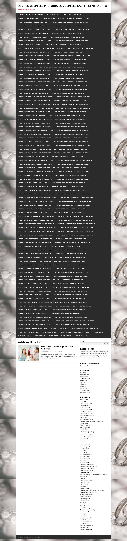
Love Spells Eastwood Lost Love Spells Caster (68, 93)
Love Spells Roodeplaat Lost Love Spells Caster (34, 250)
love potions (83, 451)
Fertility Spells (65, 332)
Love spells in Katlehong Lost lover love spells (34, 317)
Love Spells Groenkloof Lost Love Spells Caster (34, 127)
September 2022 (85, 392)
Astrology (83, 401)
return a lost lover (85, 498)
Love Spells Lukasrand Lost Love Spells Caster (73, 171)
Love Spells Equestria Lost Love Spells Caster (34, 104)
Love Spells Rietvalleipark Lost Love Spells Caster (72, 242)
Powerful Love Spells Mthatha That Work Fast (93, 353)
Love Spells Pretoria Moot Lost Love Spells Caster (76, 227)
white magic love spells (86, 525)
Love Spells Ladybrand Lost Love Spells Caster (72, 164)
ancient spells (84, 399)
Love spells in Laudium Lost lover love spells (71, 317)
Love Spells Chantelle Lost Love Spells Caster (70, 63)
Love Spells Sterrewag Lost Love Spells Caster (34, 272)
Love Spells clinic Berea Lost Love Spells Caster (71, 71)
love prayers (83, 453)
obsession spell (84, 488)
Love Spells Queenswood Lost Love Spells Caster (35, 239)
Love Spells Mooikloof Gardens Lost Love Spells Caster (37, 198)
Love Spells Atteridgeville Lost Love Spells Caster (75, 48)
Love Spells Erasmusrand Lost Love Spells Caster (73, 108)
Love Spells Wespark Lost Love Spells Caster (69, 298)
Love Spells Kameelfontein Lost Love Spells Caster (72, 145)
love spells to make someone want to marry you (94, 474)
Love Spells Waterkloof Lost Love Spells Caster (34, 291)
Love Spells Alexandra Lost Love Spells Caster (67, 37)
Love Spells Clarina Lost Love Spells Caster (69, 67)
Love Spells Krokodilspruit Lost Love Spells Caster (36, 160)
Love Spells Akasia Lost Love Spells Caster (32, 37)
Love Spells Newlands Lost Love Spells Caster (70, 209)
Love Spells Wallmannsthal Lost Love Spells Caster (70, 287)
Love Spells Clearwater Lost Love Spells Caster (34, 71)
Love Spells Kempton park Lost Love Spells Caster (71, 149)
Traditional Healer (24, 336)
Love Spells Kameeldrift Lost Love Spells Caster (34, 145)
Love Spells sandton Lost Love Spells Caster (70, 254)
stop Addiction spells (86, 508)
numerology (83, 486)
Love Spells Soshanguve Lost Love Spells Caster (34, 268)
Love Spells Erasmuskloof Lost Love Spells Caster (35, 108)
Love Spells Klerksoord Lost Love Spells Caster (71, 153)
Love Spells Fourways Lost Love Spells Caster (70, 112)
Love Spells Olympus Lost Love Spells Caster (68, 212)
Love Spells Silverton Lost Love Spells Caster (70, 261)
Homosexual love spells (87, 431)
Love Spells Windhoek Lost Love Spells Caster (71, 302)
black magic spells (85, 405)
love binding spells (85, 447)
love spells (83, 460)
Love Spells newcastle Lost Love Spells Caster (34, 209)
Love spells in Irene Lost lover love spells (65, 313)
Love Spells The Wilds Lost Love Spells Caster (34, 26)
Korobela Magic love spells (87, 437)
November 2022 (84, 390)
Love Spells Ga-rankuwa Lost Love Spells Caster (35, 115)
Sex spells (83, 502)
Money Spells (53, 336)
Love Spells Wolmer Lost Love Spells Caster (67, 33)
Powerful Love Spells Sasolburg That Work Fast (93, 355)
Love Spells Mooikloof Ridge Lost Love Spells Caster (36, 201)
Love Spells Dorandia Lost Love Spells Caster (71, 89)
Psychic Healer (40, 336)
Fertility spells (84, 423)
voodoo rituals (84, 524)
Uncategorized (84, 514)
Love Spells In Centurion (87, 464)
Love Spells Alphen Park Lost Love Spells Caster (34, 41)
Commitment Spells (49, 332)
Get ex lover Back (85, 427)
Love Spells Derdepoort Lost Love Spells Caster (70, 82)
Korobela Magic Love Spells (71, 15)
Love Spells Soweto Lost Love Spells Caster (70, 268)
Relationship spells (85, 496)
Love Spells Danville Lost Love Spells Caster (68, 78)
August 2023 (83, 380)
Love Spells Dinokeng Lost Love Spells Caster (33, 86)
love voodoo (83, 476)
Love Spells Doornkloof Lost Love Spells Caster (35, 89)
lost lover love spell (85, 443)
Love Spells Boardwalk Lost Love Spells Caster (68, 310)
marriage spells (84, 482)
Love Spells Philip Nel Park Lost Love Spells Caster (75, 216)
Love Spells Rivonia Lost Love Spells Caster (66, 246)
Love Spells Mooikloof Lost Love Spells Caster (76, 198)
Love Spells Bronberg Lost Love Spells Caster (69, 26)
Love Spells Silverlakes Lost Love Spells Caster (34, 261)
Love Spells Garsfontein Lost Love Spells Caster (35, 119)
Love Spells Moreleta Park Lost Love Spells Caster (35, 205)
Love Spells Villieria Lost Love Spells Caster (33, 287)
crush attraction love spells (87, 415)
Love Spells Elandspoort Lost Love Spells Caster (35, 97)
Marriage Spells (66, 336)
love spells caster (85, 462)
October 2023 (84, 377)
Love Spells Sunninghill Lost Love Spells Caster (70, 276)
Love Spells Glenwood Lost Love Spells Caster (34, 123)
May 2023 (83, 386)
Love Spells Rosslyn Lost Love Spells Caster (70, 250)
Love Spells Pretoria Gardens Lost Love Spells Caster (36, 227)
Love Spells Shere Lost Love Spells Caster (32, 257)
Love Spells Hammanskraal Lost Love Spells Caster (36, 130)
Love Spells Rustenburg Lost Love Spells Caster (34, 254)
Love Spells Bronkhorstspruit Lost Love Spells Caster (72, 56)
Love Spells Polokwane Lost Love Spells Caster (75, 220)
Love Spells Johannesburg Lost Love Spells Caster (70, 142)
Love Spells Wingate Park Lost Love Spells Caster (35, 306)
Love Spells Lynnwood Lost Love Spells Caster (34, 175)
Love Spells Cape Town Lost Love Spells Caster (34, 63)
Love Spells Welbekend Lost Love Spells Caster (34, 298)
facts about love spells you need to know (92, 421)
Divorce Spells (34, 332)
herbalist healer (84, 429)
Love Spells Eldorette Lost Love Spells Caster (34, 100)
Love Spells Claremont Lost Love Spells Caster (34, 67)
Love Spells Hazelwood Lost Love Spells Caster (34, 134)
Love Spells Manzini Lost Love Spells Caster (33, 183)
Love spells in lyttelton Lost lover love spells (34, 321)
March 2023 (83, 388)
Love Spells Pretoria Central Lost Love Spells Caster (76, 224)
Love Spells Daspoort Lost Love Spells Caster (34, 82)
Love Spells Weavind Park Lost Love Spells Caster (70, 295)
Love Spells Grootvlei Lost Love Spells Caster (71, 127)
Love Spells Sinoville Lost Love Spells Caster (71, 265)
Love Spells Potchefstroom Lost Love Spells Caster (36, 224)
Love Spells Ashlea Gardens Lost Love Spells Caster (36, 48)
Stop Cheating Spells (81, 332)
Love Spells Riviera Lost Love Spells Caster (33, 246)
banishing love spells (86, 403)
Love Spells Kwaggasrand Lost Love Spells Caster (74, 160)
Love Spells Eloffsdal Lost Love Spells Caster (70, 100)
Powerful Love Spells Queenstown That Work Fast (94, 351)
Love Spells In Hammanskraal (88, 466)
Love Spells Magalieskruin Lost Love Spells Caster (35, 179)
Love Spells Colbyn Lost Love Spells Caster (69, 74)
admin (56, 351)
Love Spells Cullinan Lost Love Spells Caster (33, 78)
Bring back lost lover (86, 409)
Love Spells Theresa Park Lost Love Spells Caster (69, 283)
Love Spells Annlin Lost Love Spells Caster (33, 44)
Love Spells (22, 332)
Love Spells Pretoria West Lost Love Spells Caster (75, 231)
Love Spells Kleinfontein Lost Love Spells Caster (72, 325)
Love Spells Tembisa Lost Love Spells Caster (33, 283)
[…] (57, 358)
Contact (79, 336)
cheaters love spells (85, 411)
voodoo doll (83, 516)
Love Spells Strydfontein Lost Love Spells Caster (71, 272)
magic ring (83, 478)
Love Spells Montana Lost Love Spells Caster (34, 194)
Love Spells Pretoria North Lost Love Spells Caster (36, 231)
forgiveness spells (85, 425)
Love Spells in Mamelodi (87, 468)
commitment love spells (87, 413)
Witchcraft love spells (86, 529)
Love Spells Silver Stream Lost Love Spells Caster (67, 257)
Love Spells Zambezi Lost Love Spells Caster (33, 310)
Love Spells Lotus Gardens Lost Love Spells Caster (35, 171)
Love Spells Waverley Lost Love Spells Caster (33, 295)
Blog (87, 336)
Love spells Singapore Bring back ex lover (32, 328)
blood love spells (85, 407)
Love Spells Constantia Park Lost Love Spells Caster (36, 18)
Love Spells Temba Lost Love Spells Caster (68, 280)
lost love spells (84, 439)
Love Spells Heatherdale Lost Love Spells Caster (72, 134)
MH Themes (42, 537)
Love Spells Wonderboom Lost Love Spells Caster (73, 306)
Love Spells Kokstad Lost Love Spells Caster (67, 156)
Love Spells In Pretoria (86, 470)
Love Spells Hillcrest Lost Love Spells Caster (33, 142)
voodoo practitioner (86, 522)
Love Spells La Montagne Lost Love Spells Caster (35, 164)
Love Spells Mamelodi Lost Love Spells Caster (72, 179)
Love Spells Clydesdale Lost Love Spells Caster (34, 74)
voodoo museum (85, 520)
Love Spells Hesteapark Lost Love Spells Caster (71, 138)
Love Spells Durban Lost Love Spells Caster (33, 93)
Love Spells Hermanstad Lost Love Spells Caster (35, 138)
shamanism (83, 504)
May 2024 (83, 373)
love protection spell (86, 454)
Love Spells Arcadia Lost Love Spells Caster (66, 44)
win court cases (84, 527)
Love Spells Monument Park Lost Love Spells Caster (71, 194)
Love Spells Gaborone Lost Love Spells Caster (71, 115)
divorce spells (84, 417)
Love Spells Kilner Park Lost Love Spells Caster (34, 153)
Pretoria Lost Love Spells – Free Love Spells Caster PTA (79, 328)
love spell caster (84, 456)
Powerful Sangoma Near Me (88, 492)
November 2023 (84, 375)
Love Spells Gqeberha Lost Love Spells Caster (70, 123)
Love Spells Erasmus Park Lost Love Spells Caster (70, 104)
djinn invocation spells (86, 419)
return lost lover (84, 500)
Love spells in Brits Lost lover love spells (32, 313)
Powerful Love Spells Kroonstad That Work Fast (94, 359)
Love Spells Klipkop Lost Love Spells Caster (33, 156)
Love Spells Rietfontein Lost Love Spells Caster (34, 242)
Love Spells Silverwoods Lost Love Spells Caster (35, 265)
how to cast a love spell (87, 433)
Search (82, 341)
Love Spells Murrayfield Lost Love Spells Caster (34, 29)
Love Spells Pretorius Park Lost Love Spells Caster (35, 235)
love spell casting (85, 458)
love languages (84, 449)
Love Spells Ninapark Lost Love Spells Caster (33, 212)
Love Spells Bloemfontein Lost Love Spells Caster (72, 29)
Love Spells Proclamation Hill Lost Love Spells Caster (76, 235)
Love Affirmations (85, 445)
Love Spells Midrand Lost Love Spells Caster (70, 190)
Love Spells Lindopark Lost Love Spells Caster (69, 168)
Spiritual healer (84, 506)
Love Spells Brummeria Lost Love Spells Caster (69, 59)
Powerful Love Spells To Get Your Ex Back (92, 490)
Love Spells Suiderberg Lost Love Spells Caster (34, 276)
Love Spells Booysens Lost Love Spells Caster (68, 52)
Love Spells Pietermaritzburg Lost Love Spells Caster (36, 220)
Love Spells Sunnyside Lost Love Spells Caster (34, 280)
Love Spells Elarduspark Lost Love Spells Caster (73, 97)
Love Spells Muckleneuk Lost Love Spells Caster (73, 205)
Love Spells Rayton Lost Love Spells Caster (70, 239)
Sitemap (53, 328)
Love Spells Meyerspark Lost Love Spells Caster (34, 190)
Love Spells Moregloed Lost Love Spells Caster (74, 201)
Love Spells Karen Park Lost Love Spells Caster (34, 149)
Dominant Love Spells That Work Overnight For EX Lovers (38, 15)
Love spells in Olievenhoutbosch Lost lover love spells (74, 321)
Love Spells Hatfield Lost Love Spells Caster (72, 130)
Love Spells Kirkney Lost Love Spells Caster (73, 18)
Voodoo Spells (98, 332)
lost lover (82, 441)
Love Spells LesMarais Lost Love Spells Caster (34, 168)
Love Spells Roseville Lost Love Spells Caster (33, 22)
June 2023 (83, 384)
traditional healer (85, 512)
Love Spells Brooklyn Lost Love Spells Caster (34, 59)
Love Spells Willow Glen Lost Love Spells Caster (35, 302)
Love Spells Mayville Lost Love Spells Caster (67, 186)
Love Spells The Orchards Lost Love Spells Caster (70, 22)
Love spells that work (86, 472)
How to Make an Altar (86, 435)
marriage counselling (86, 480)
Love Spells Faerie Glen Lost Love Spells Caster (34, 112)
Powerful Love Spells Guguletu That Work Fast (57, 347)
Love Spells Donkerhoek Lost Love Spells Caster (70, 86)
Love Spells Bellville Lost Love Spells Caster (33, 52)
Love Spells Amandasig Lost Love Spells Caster (71, 41)
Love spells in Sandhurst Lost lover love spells (34, 325)
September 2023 (85, 379)
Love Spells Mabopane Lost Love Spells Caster (70, 175)
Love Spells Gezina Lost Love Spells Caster (70, 119)
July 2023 (82, 382)
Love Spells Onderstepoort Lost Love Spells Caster (36, 216)
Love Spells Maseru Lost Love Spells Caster (33, 186)
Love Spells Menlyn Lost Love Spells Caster (33, 33)
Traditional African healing (87, 510)
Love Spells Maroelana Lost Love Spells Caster (68, 183)
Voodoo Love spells (85, 518)
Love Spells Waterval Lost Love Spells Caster (71, 291)
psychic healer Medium (86, 494)
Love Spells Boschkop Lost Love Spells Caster (34, 56)
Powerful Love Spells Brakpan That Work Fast (93, 357)
